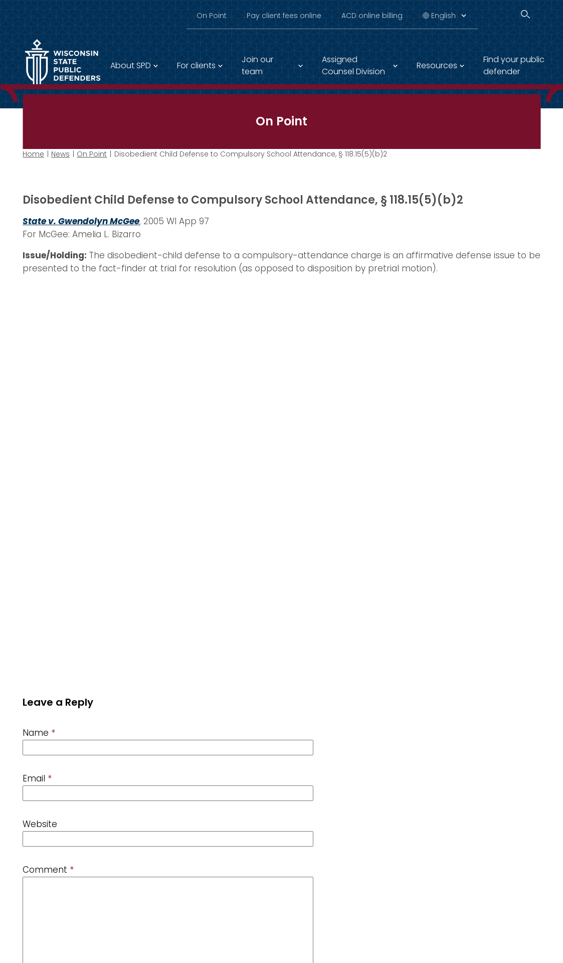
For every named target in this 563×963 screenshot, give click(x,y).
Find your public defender (513, 65)
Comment (48, 870)
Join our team (257, 65)
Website (40, 824)
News (60, 154)
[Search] (525, 14)
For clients (196, 65)
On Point (212, 16)
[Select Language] (448, 15)
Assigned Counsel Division (353, 65)
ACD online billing (372, 16)
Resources (437, 65)
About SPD (130, 65)
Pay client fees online (284, 16)
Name (39, 733)
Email (37, 778)
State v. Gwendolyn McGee (81, 221)
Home (33, 154)
